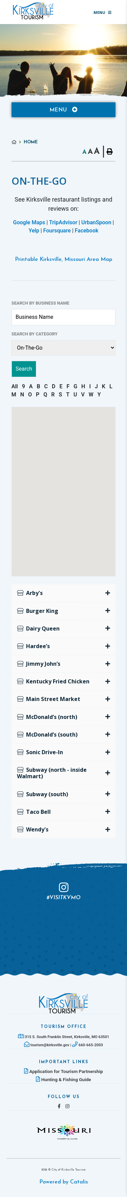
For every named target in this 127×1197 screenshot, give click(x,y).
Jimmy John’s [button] (38, 663)
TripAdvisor (63, 222)
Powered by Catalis (63, 1182)
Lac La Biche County (33, 10)
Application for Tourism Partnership (63, 1071)
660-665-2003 (87, 1045)
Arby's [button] (30, 593)
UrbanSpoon (96, 222)
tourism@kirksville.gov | (48, 1045)
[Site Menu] (64, 109)
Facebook (87, 230)
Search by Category (35, 333)
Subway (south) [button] (42, 794)
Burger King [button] (37, 611)
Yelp (34, 230)
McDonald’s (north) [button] (47, 717)
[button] (73, 512)
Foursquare (57, 230)
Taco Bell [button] (34, 812)
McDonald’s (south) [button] (47, 734)
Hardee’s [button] (33, 646)
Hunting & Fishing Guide (63, 1079)
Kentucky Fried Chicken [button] (53, 681)
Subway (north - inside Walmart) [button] (52, 773)
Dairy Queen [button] (38, 628)
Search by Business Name (40, 303)
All (15, 386)
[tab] (64, 593)
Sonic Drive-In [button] (40, 752)
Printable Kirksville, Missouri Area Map (63, 259)
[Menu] (102, 12)
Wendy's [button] (32, 829)
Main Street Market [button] (48, 699)
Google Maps (29, 222)
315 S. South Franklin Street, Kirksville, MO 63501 (63, 1037)
